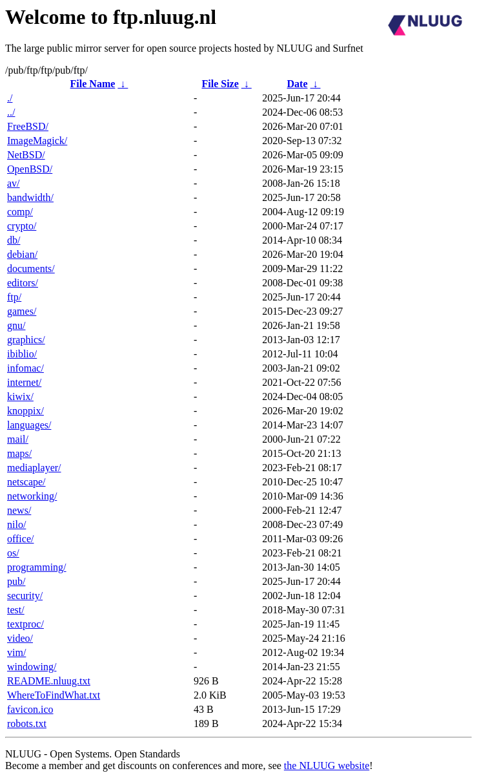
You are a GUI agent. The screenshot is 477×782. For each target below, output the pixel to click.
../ (11, 112)
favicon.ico (30, 709)
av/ (13, 183)
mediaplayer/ (34, 467)
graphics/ (26, 339)
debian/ (22, 254)
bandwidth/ (30, 197)
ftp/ (14, 296)
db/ (13, 240)
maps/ (19, 453)
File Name (93, 83)
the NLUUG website (326, 765)
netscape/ (26, 481)
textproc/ (25, 623)
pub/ (16, 581)
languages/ (29, 424)
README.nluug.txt (48, 680)
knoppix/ (25, 410)
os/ (13, 552)
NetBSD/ (26, 154)
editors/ (22, 282)
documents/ (31, 268)
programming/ (36, 567)
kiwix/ (20, 396)
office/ (20, 538)
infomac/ (25, 368)
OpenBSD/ (29, 169)
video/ (20, 638)
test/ (16, 609)
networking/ (32, 496)
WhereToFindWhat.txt (53, 695)
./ (9, 97)
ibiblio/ (22, 353)
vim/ (16, 652)
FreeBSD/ (27, 126)
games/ (21, 311)
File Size (219, 83)
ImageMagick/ (37, 140)
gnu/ (16, 325)
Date (297, 83)
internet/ (24, 382)
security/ (25, 595)
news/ (19, 510)
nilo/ (16, 524)
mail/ (17, 439)
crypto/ (21, 225)
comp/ (20, 211)
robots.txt (26, 723)
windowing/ (31, 666)
